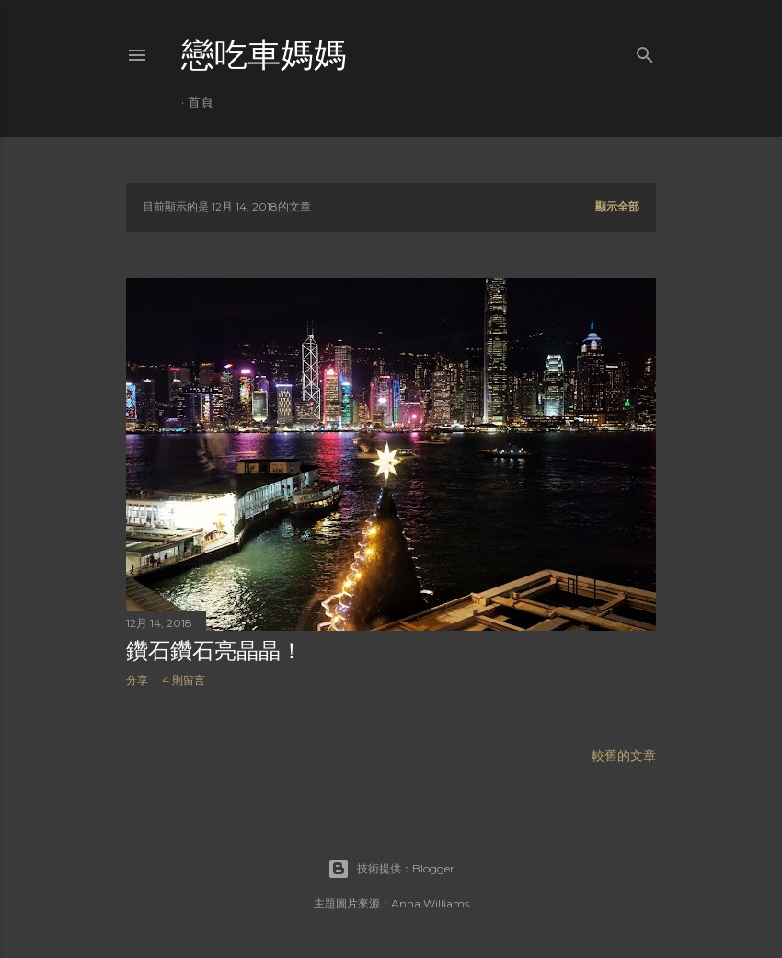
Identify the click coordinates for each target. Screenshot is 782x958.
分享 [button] (137, 680)
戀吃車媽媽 (264, 54)
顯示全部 (617, 206)
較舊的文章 (624, 755)
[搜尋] (645, 51)
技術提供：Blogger (391, 869)
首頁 (200, 102)
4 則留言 (183, 680)
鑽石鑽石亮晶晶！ (214, 650)
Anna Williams (430, 903)
